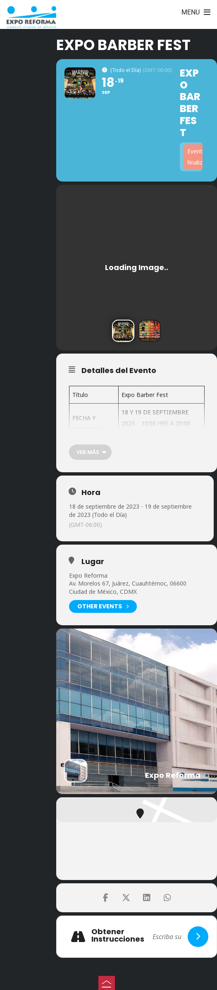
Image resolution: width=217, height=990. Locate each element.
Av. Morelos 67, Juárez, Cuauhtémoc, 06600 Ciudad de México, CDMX (127, 587)
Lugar (92, 561)
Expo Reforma (88, 575)
